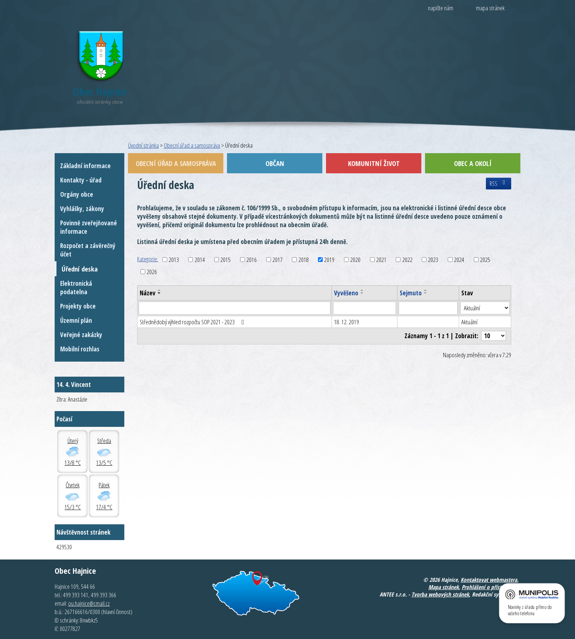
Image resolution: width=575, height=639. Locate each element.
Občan (274, 163)
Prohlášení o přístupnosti (490, 587)
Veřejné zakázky (81, 334)
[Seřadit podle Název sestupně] (159, 293)
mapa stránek (490, 8)
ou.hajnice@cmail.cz (89, 603)
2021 (381, 259)
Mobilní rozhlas (79, 349)
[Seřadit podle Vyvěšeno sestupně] (362, 293)
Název (147, 293)
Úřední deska (80, 268)
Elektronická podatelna (76, 287)
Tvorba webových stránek (440, 594)
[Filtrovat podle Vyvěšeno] (364, 308)
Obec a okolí (472, 163)
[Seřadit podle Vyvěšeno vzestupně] (362, 290)
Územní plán (76, 320)
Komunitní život (374, 163)
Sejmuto (411, 293)
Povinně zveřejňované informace (88, 227)
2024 (459, 259)
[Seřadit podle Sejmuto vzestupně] (426, 290)
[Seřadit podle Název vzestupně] (159, 290)
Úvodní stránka (143, 145)
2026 (152, 271)
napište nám (440, 8)
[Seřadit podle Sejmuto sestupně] (426, 293)
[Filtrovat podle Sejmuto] (428, 308)
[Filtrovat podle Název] (234, 308)
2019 (329, 259)
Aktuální (469, 322)
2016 (251, 259)
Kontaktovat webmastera (489, 579)
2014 (200, 259)
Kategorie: (147, 259)
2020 (355, 259)
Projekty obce (78, 306)
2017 (277, 259)
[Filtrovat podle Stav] (485, 308)
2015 (225, 259)
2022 (407, 259)
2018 (304, 259)
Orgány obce (76, 194)
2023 (433, 259)
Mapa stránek (443, 587)
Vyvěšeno (346, 293)
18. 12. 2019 (346, 322)
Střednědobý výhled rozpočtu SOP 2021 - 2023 (193, 322)
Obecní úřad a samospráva (192, 145)
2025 (485, 259)
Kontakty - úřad (81, 180)
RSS (499, 184)
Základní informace (85, 166)
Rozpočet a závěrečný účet (88, 249)
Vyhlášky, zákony (82, 208)
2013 (174, 259)
